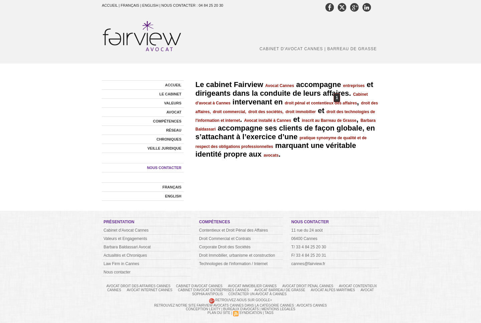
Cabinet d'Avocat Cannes (126, 230)
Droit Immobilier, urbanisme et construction (237, 255)
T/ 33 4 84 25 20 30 (308, 247)
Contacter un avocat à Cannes (257, 294)
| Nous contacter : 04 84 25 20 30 (191, 5)
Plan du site (218, 313)
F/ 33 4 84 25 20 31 (308, 255)
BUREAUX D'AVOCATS (241, 309)
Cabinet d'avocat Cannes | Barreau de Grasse (318, 49)
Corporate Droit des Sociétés (225, 247)
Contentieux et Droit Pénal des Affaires (233, 230)
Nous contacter (164, 168)
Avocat (173, 112)
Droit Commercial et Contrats (225, 238)
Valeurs (172, 103)
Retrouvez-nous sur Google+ (243, 300)
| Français (129, 5)
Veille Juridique (164, 148)
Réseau (173, 130)
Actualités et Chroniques (125, 255)
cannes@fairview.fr (308, 263)
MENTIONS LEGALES (278, 309)
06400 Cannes (304, 238)
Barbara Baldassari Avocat (127, 247)
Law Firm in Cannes (121, 263)
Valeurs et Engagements (125, 238)
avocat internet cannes (150, 290)
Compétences (167, 121)
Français (171, 187)
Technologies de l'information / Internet (233, 263)
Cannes (287, 305)
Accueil (110, 5)
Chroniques (168, 139)
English (173, 196)
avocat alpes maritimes (333, 290)
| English (149, 5)
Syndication (250, 313)
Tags (269, 313)
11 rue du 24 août (307, 230)
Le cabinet (170, 94)
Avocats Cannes (312, 305)
